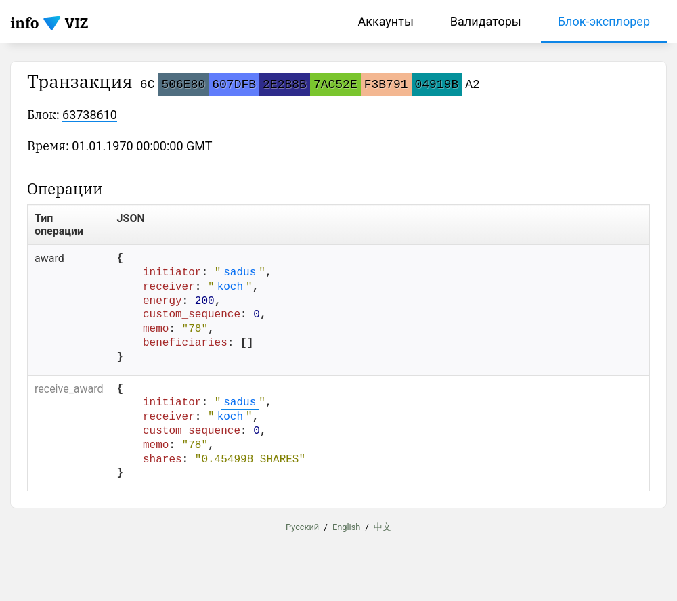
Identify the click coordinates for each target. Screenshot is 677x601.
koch (230, 287)
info (24, 22)
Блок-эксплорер (604, 21)
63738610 (89, 115)
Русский (302, 527)
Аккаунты (385, 21)
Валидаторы (485, 21)
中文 (382, 527)
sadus (239, 272)
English (346, 527)
